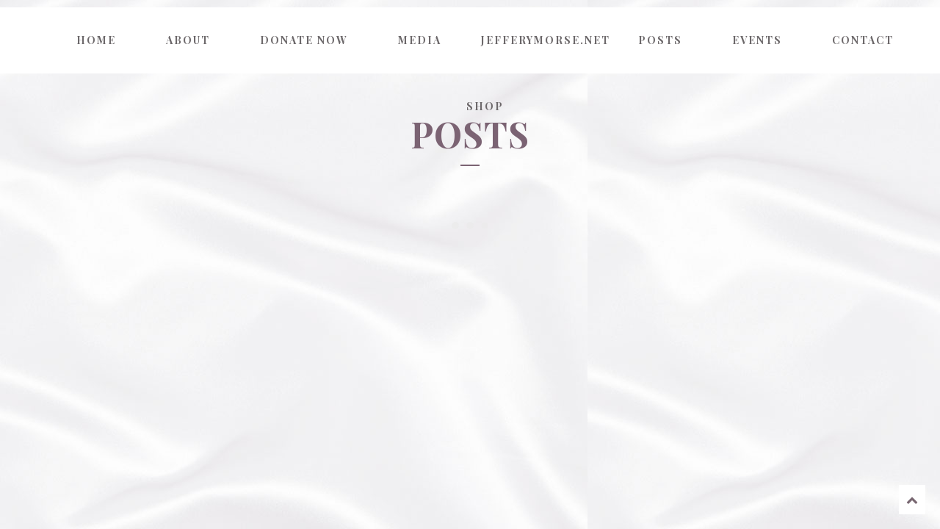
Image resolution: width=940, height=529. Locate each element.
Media (419, 40)
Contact (863, 40)
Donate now (304, 40)
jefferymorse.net (543, 40)
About (188, 40)
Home (96, 40)
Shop (485, 106)
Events (757, 40)
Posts (660, 40)
